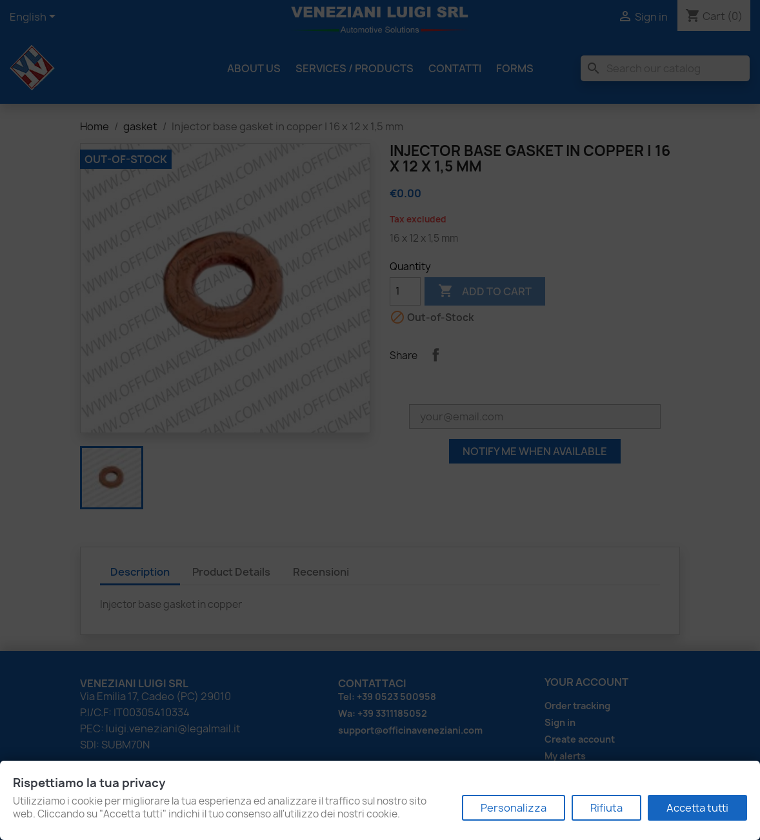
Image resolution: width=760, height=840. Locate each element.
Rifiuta (606, 808)
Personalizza (513, 808)
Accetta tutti (697, 808)
